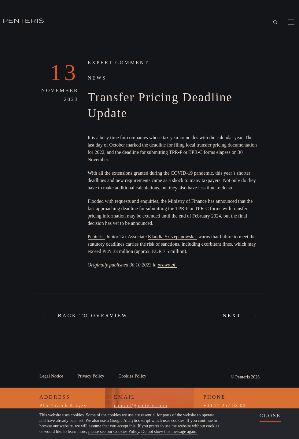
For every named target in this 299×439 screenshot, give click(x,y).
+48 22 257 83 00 (224, 405)
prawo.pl (166, 264)
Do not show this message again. (169, 431)
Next (239, 315)
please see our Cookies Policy (113, 431)
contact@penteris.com (141, 405)
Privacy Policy (90, 376)
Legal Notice (51, 376)
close (270, 416)
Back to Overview (86, 315)
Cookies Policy (132, 376)
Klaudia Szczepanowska (172, 236)
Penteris (96, 236)
